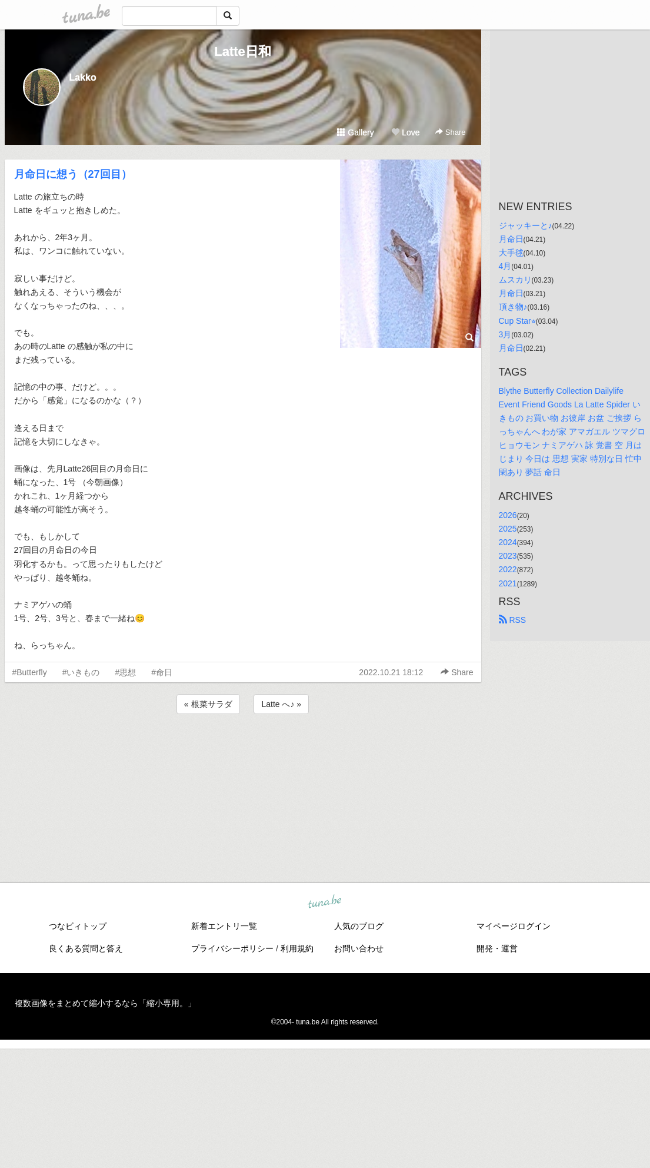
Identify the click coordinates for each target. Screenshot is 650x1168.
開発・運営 (497, 948)
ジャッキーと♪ (525, 225)
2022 (508, 569)
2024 (508, 542)
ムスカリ (515, 279)
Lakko (82, 77)
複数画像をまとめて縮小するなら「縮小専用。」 (105, 1003)
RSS (512, 620)
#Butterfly (29, 672)
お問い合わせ (359, 948)
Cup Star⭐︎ (517, 321)
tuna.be (324, 902)
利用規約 (297, 948)
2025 (508, 528)
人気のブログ (359, 926)
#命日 (161, 672)
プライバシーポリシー (232, 948)
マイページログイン (513, 926)
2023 (508, 555)
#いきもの (81, 672)
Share (450, 132)
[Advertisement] (243, 748)
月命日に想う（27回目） (73, 174)
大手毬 (511, 252)
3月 (505, 334)
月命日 (511, 239)
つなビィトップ (77, 926)
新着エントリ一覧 (224, 926)
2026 (508, 515)
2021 (508, 583)
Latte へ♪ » (281, 704)
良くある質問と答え (86, 948)
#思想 (125, 672)
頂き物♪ (513, 306)
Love (405, 132)
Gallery (355, 132)
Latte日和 (242, 51)
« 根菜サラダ (208, 704)
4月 (505, 266)
